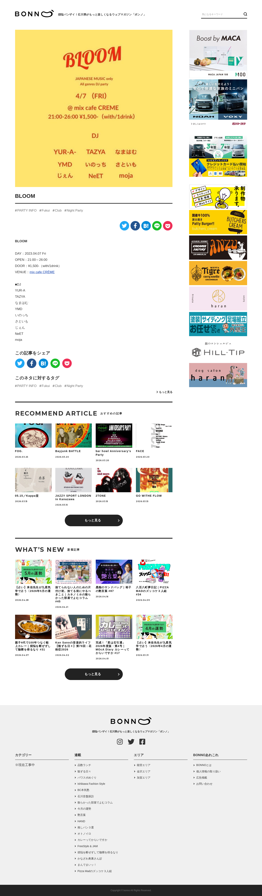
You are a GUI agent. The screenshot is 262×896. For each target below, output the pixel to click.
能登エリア (143, 765)
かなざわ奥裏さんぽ (90, 858)
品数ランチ (84, 765)
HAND (81, 821)
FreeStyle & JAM (88, 846)
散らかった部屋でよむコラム (95, 802)
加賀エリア (143, 777)
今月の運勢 (84, 808)
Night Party (75, 210)
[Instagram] (120, 741)
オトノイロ (84, 833)
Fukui (46, 210)
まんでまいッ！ (87, 864)
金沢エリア (143, 771)
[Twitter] (124, 225)
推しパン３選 (86, 827)
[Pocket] (167, 225)
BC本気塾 (83, 789)
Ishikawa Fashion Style (91, 783)
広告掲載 (201, 777)
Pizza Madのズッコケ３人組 (95, 871)
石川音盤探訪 (86, 796)
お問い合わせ (204, 783)
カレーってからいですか (92, 839)
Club (58, 210)
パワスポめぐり (87, 777)
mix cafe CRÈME (42, 272)
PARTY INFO (27, 210)
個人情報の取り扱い (208, 771)
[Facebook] (135, 225)
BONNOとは (204, 765)
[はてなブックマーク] (146, 225)
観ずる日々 (84, 771)
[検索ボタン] (245, 14)
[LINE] (157, 225)
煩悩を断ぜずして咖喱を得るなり (98, 852)
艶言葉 (82, 814)
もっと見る (165, 392)
